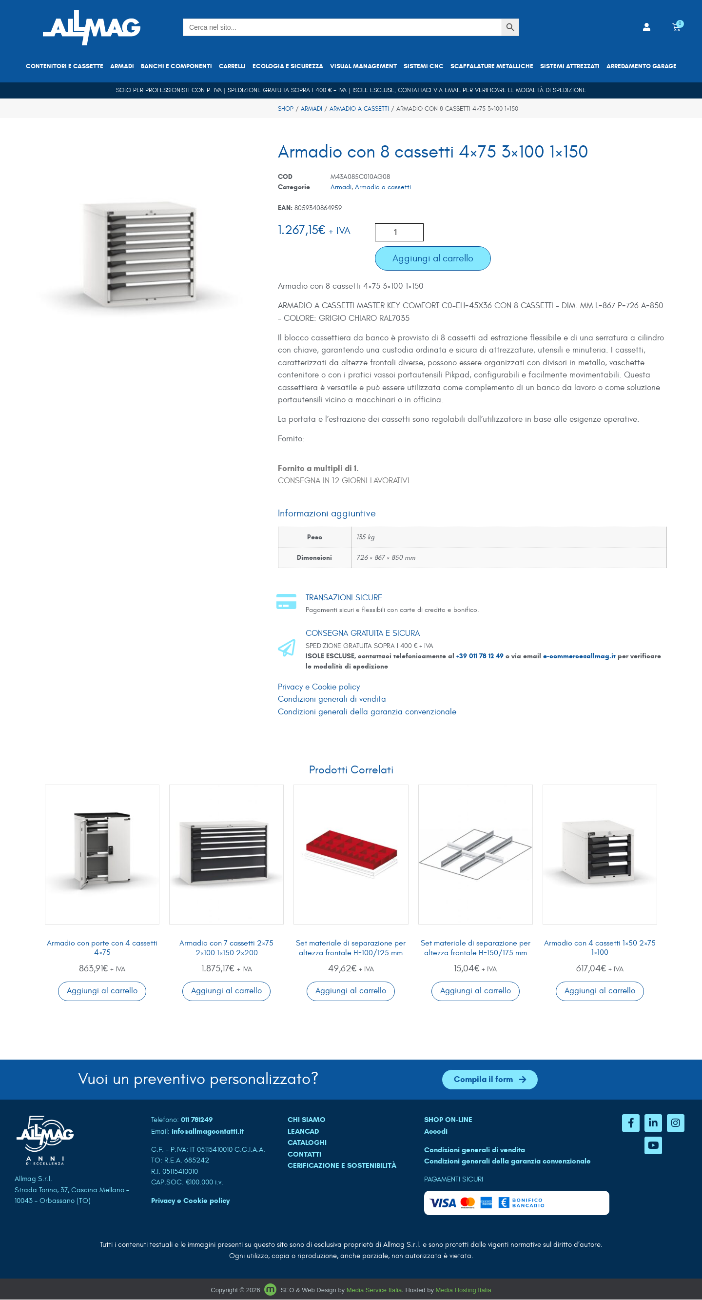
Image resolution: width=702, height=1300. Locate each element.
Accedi (436, 1131)
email (453, 90)
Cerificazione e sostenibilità (342, 1166)
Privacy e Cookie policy (319, 687)
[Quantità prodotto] (399, 232)
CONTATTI (304, 1154)
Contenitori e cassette (64, 66)
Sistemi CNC (424, 66)
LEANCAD (303, 1131)
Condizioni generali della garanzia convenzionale (367, 712)
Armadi (122, 66)
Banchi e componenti (176, 66)
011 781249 (197, 1120)
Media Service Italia (374, 1290)
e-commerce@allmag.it (579, 656)
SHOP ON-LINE (448, 1120)
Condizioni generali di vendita (332, 699)
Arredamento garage (641, 66)
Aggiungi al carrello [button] (102, 991)
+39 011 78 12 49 (481, 656)
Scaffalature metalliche (491, 66)
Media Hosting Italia (463, 1290)
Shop (285, 109)
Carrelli (232, 66)
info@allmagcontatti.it (208, 1131)
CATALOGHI (307, 1143)
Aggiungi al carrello (432, 258)
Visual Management (363, 66)
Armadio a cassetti (359, 109)
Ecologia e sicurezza (288, 66)
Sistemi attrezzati (570, 66)
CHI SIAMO (307, 1120)
